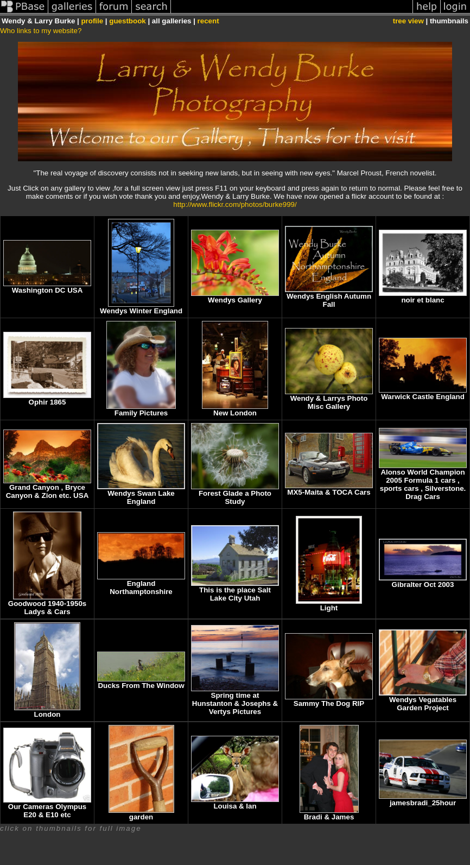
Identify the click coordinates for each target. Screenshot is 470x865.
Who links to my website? (40, 31)
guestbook (127, 21)
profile (92, 21)
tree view (408, 21)
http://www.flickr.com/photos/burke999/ (234, 204)
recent (208, 21)
